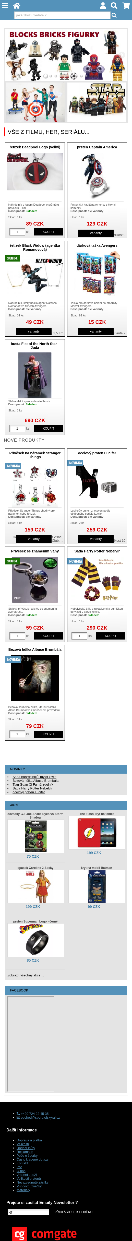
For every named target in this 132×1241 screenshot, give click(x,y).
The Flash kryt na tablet (96, 814)
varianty (96, 233)
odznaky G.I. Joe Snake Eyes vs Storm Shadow (35, 815)
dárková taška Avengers (97, 245)
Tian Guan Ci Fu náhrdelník (33, 784)
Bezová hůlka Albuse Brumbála (35, 649)
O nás (21, 1171)
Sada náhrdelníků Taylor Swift (34, 777)
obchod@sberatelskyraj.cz (38, 1117)
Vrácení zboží (27, 1175)
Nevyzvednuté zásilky (33, 1182)
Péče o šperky (27, 1155)
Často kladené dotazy (33, 1159)
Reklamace (25, 1152)
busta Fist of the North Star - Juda (35, 346)
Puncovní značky (29, 1186)
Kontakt (22, 1163)
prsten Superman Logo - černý (35, 921)
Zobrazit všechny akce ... (25, 975)
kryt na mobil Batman (96, 868)
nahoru (124, 1233)
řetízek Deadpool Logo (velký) (35, 147)
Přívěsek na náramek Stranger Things (35, 455)
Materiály (23, 1190)
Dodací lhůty (26, 1148)
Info (19, 1167)
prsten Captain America (97, 147)
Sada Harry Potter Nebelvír (96, 551)
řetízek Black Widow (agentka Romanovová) (35, 247)
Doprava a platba (29, 1140)
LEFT (10, 55)
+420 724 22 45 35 (33, 1114)
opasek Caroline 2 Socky (35, 868)
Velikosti (23, 1144)
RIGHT (121, 55)
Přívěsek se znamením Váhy (35, 551)
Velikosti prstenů (29, 1178)
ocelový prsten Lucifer (97, 453)
